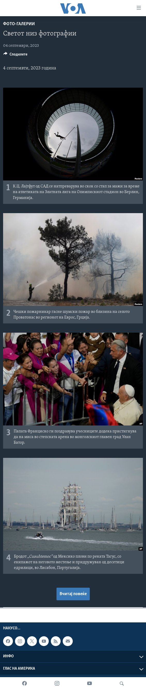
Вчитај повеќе (73, 594)
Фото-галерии (19, 24)
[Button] (15, 55)
